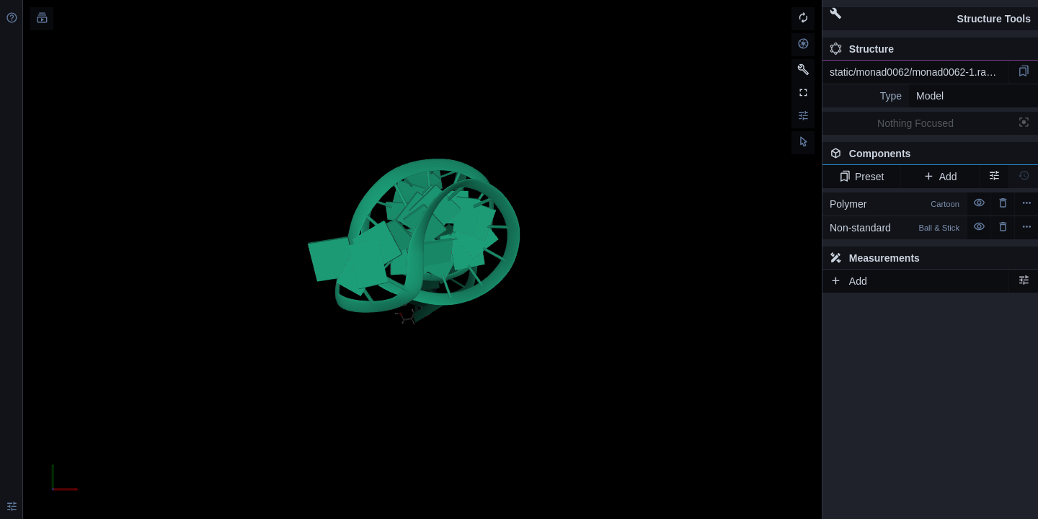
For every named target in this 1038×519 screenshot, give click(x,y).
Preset (861, 176)
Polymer (894, 204)
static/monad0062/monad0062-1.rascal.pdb (919, 72)
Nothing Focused (915, 123)
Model (930, 96)
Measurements (875, 258)
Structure (862, 49)
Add (940, 176)
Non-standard (894, 227)
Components (930, 156)
